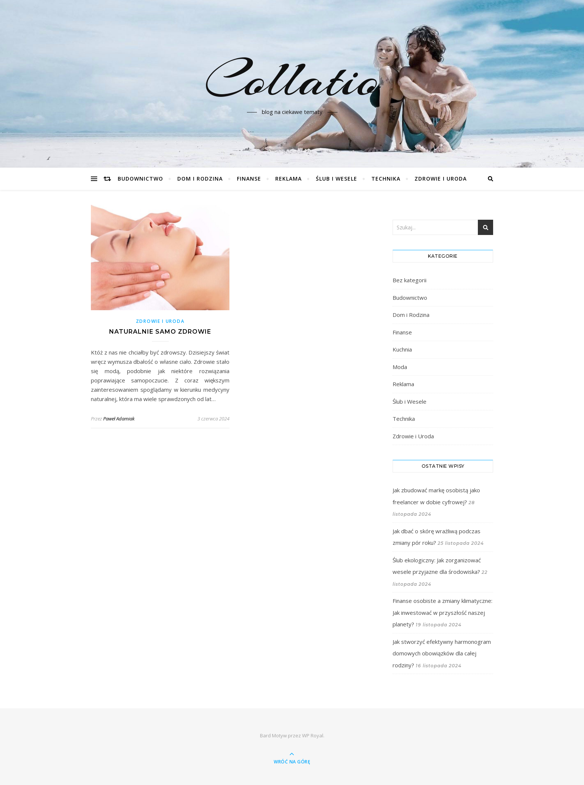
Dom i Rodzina (200, 178)
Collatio (292, 79)
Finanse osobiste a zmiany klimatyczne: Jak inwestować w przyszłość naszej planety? (442, 612)
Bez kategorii (409, 280)
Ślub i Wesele (336, 178)
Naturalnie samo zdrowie (160, 331)
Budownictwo (140, 178)
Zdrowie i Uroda (441, 178)
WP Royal (312, 735)
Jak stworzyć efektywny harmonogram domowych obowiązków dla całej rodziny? (442, 653)
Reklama (288, 178)
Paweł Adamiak (118, 418)
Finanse (249, 178)
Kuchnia (402, 349)
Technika (385, 178)
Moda (400, 367)
